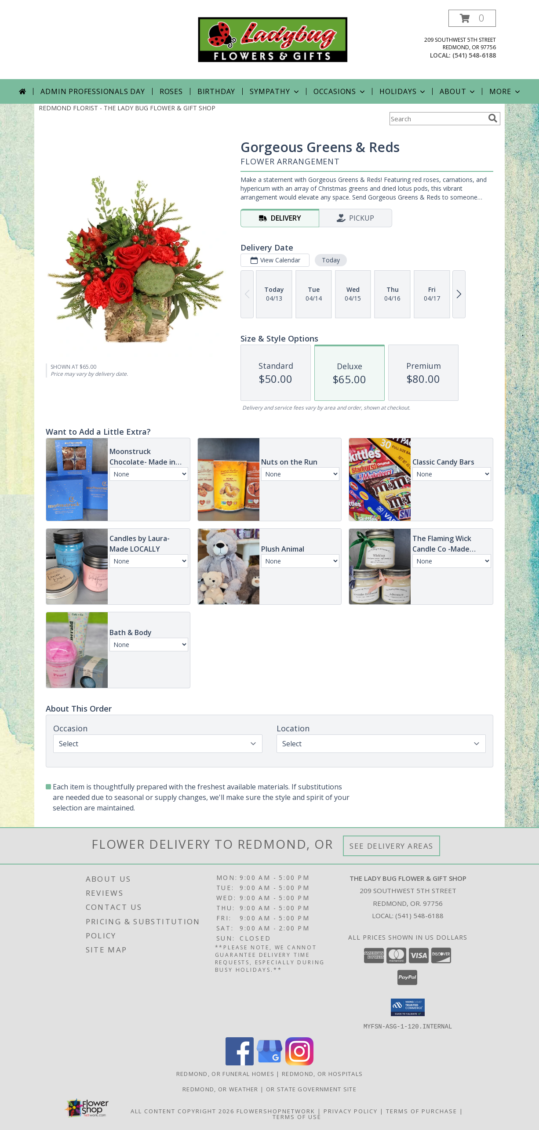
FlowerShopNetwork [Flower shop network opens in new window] (276, 1111)
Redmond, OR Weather (220, 1089)
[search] (493, 118)
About (458, 91)
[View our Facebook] (240, 1062)
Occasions (340, 91)
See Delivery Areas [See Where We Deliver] (391, 846)
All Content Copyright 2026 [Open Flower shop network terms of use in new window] (182, 1111)
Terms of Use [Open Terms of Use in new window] (297, 1116)
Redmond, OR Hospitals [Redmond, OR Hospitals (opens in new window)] (322, 1073)
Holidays (403, 91)
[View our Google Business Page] (269, 1062)
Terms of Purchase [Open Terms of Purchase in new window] (421, 1111)
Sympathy (275, 91)
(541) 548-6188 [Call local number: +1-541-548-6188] (474, 55)
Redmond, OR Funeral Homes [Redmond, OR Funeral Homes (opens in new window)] (225, 1073)
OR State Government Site (311, 1089)
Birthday (216, 91)
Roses (171, 91)
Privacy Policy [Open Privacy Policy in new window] (351, 1111)
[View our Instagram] (299, 1062)
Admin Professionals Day (92, 91)
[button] (472, 18)
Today (331, 260)
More (505, 91)
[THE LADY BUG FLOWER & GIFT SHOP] (273, 39)
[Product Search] (437, 119)
